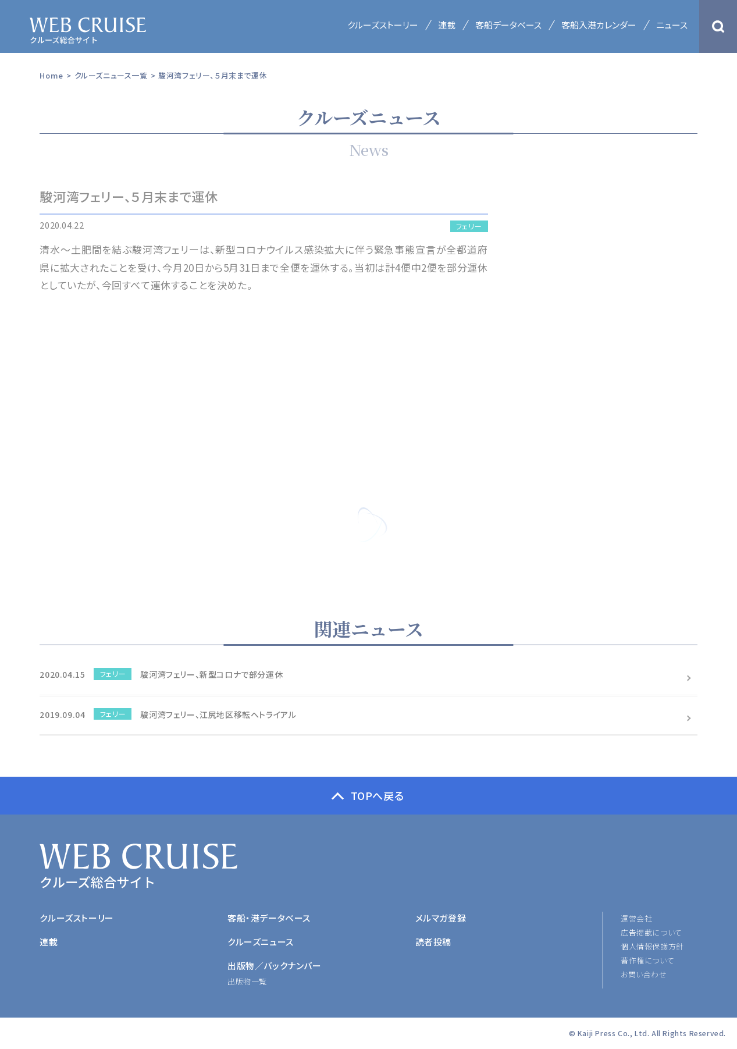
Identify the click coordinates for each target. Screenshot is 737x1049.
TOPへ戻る (377, 795)
